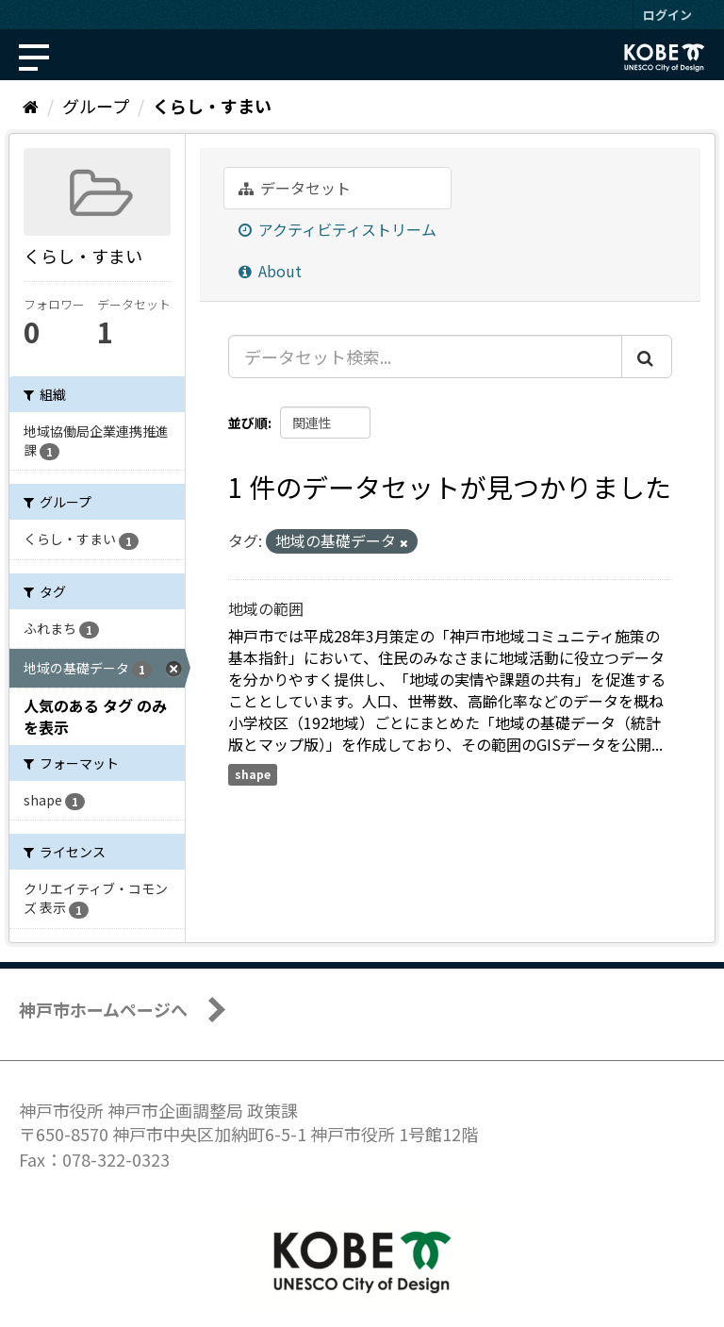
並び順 (248, 422)
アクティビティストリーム (337, 229)
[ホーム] (31, 105)
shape (253, 774)
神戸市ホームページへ (103, 1009)
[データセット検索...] (425, 356)
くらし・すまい (212, 105)
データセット (295, 187)
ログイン (667, 15)
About (270, 270)
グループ (95, 105)
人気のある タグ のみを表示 (95, 716)
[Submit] (646, 356)
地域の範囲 (266, 608)
